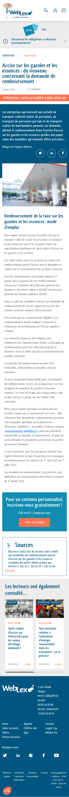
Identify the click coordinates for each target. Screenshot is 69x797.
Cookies (44, 773)
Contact (49, 723)
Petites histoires (11, 737)
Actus (5, 723)
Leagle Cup (51, 728)
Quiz (26, 732)
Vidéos (5, 732)
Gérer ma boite (10, 728)
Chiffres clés (30, 728)
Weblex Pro (51, 732)
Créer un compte (34, 522)
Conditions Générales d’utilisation (19, 776)
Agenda (28, 723)
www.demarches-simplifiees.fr (21, 431)
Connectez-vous (41, 512)
